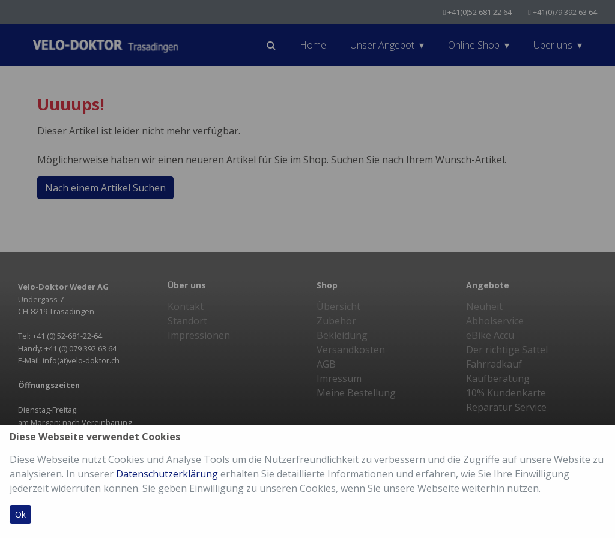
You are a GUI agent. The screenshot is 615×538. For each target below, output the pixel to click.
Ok (20, 514)
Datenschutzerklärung (167, 473)
